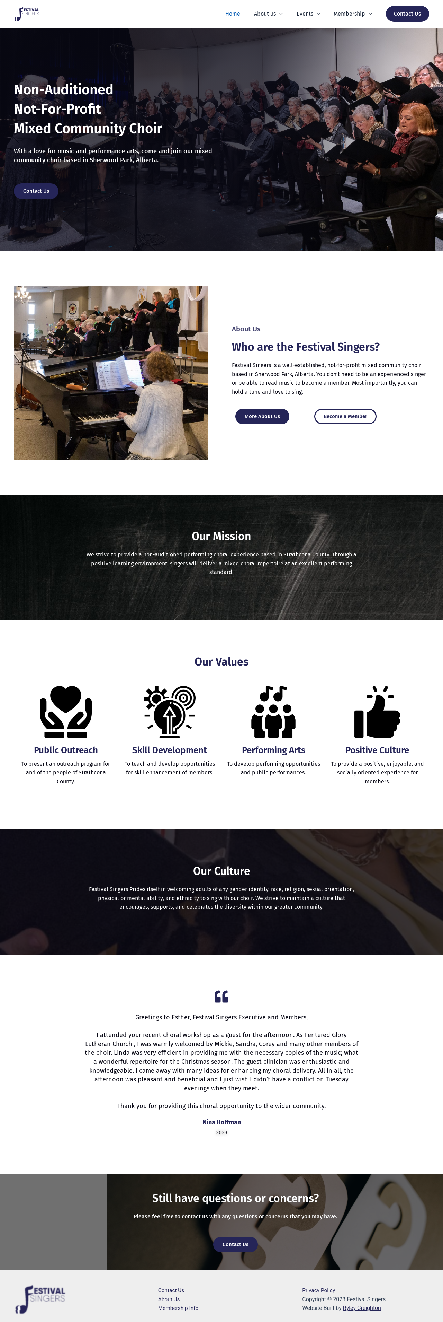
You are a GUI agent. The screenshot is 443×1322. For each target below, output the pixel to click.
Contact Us (172, 1290)
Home (242, 13)
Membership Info (179, 1308)
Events (312, 14)
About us (275, 14)
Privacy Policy (319, 1290)
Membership (354, 14)
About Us (169, 1299)
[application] (286, 14)
